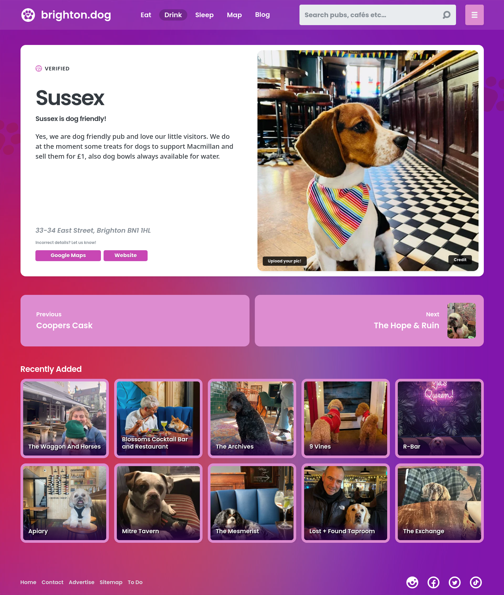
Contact (53, 582)
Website (126, 255)
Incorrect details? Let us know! (65, 242)
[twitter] (455, 582)
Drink (173, 15)
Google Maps (68, 255)
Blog (262, 15)
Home (28, 582)
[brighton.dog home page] (28, 15)
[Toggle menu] (474, 15)
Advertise (81, 582)
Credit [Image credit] (460, 259)
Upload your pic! (284, 261)
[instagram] (412, 582)
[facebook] (433, 582)
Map (234, 15)
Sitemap (111, 582)
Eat (146, 15)
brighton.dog (76, 14)
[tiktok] (476, 582)
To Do (135, 582)
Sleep (204, 15)
